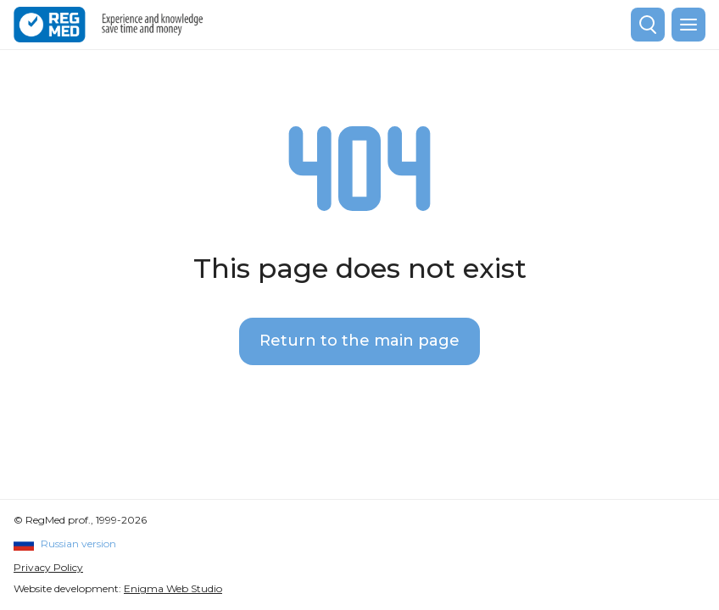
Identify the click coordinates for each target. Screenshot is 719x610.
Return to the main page (359, 340)
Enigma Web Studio (173, 588)
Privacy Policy (48, 567)
